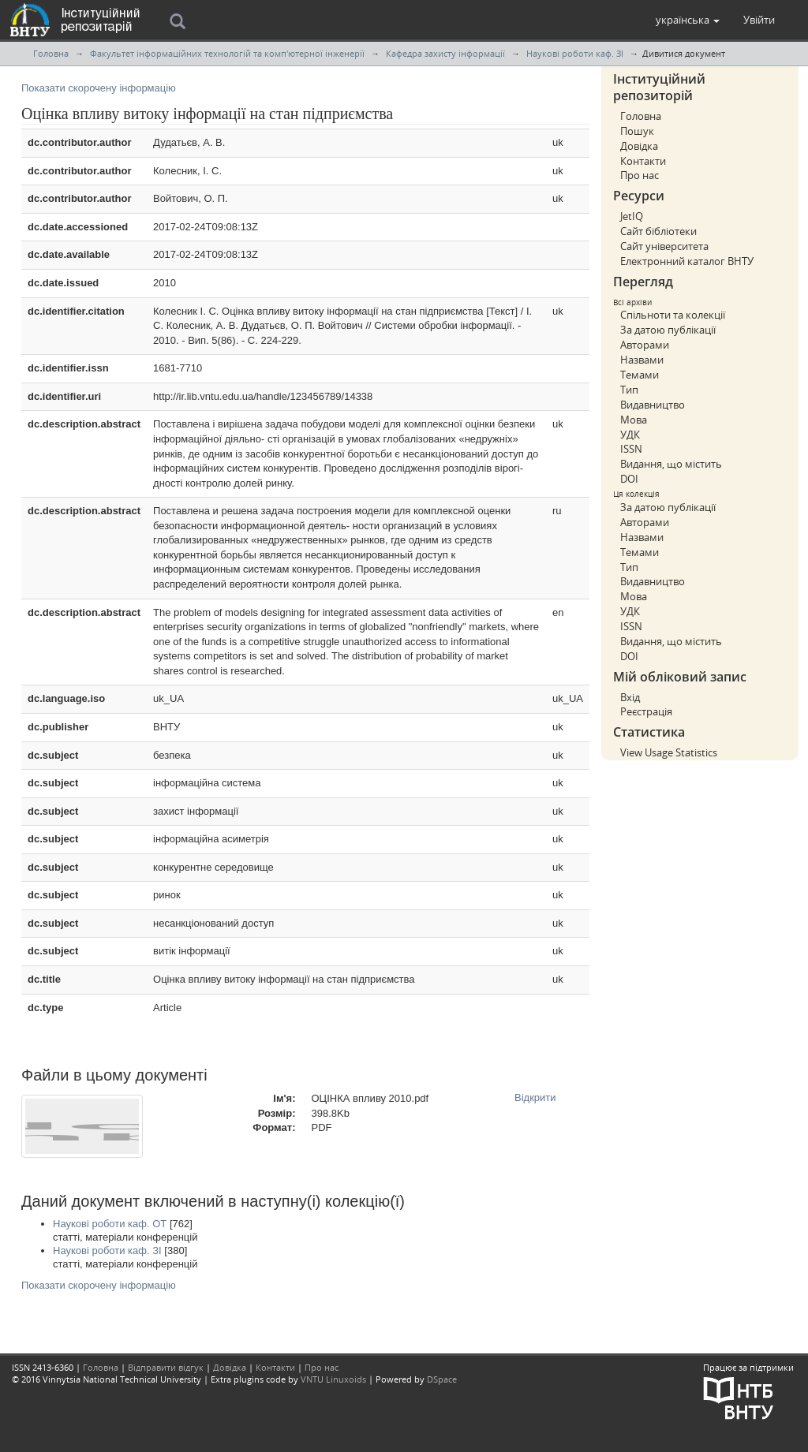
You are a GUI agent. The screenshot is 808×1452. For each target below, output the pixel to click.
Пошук (637, 131)
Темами (639, 375)
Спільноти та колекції (672, 315)
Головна (51, 53)
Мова (633, 419)
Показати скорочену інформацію (98, 88)
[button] (687, 19)
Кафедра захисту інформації (445, 53)
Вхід (630, 697)
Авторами (644, 345)
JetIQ (631, 216)
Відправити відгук (166, 1367)
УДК (630, 434)
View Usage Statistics (668, 752)
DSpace (442, 1379)
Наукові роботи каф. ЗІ (574, 53)
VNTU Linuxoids (333, 1379)
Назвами (642, 360)
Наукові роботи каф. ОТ (109, 1224)
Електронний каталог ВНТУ (687, 261)
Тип (629, 390)
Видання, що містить (671, 464)
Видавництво (652, 405)
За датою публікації (668, 330)
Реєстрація (646, 711)
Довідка (639, 146)
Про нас (639, 175)
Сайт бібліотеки (658, 231)
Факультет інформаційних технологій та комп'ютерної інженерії (227, 53)
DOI (629, 479)
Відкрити (535, 1097)
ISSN (631, 449)
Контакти (643, 161)
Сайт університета (664, 246)
